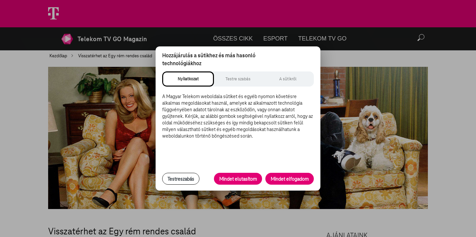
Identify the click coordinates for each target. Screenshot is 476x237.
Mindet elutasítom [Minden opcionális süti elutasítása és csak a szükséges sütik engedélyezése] (238, 179)
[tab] (188, 79)
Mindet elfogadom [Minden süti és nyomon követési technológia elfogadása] (290, 179)
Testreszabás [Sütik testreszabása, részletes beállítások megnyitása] (180, 179)
